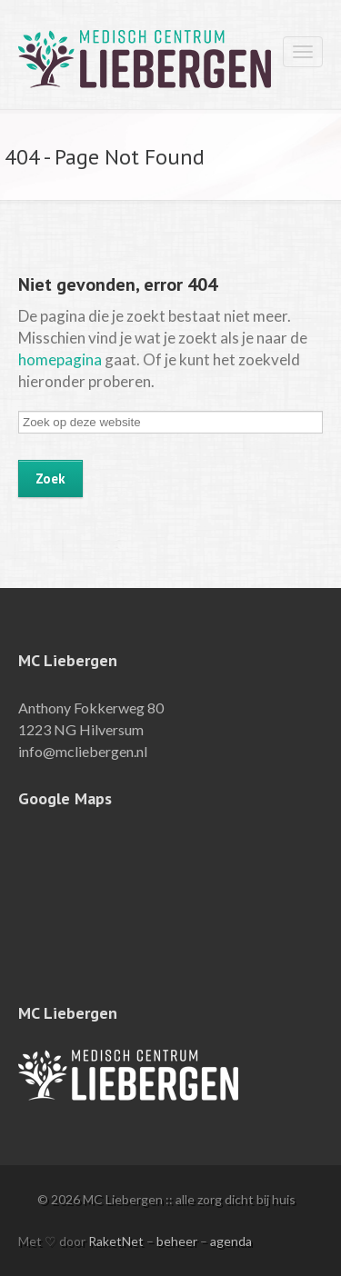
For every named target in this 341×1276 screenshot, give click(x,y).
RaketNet (116, 1241)
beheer (176, 1241)
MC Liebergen (91, 57)
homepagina (60, 359)
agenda (231, 1241)
